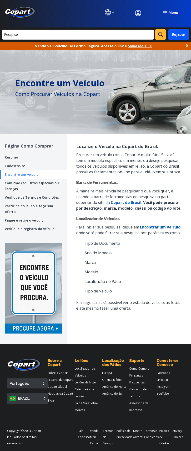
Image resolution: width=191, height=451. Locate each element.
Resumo (11, 157)
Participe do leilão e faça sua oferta (29, 209)
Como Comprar (140, 368)
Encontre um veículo (22, 174)
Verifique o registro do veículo (30, 229)
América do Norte (114, 387)
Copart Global (57, 387)
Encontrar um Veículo (160, 227)
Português (19, 383)
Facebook (163, 373)
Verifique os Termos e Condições (32, 197)
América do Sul (112, 394)
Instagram (163, 387)
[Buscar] (78, 35)
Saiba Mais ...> (140, 45)
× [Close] (187, 45)
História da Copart (60, 380)
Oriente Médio (112, 380)
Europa (107, 373)
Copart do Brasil (126, 202)
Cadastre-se (15, 166)
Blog (51, 400)
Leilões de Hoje (85, 382)
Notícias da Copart (60, 394)
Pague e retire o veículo (24, 220)
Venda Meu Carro (94, 437)
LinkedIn (162, 380)
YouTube (163, 394)
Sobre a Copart (58, 373)
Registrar (178, 34)
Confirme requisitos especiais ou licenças (32, 186)
